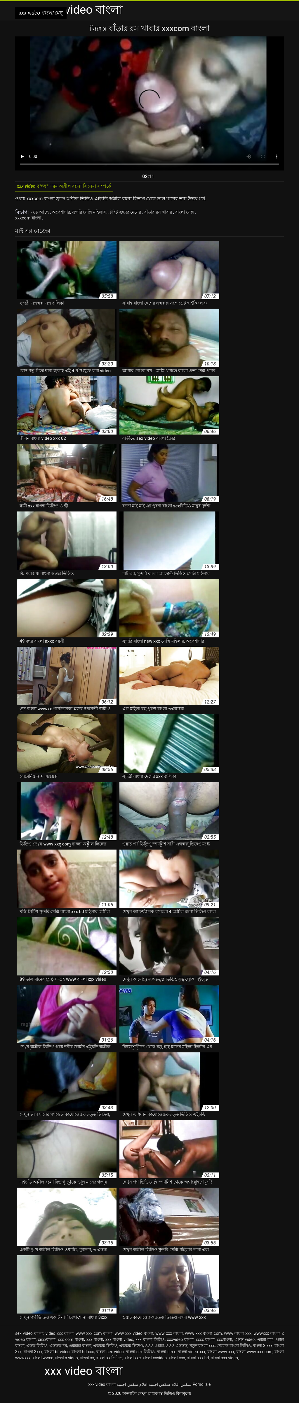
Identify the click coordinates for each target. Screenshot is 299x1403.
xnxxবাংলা (47, 1341)
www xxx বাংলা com (203, 1335)
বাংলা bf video (56, 1353)
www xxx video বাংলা (134, 1335)
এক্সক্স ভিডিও (37, 1347)
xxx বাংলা (94, 1341)
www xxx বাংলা (169, 1335)
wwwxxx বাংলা (266, 1335)
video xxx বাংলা (60, 1335)
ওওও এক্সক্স (154, 1347)
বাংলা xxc (132, 1360)
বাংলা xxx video (224, 1360)
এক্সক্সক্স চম (58, 1347)
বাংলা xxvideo (154, 1360)
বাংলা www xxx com (254, 1353)
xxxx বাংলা (205, 1341)
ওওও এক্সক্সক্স (176, 1347)
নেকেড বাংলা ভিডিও (234, 1347)
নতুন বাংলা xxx (202, 1347)
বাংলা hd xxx (83, 1353)
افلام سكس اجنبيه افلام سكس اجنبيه (148, 1386)
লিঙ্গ (96, 28)
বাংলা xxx (176, 1360)
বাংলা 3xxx (33, 1353)
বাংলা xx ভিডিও (109, 1360)
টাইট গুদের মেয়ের (133, 214)
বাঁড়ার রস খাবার (169, 214)
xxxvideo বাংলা (180, 1341)
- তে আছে (41, 214)
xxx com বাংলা (71, 1341)
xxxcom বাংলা (30, 220)
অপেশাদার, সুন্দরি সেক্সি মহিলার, (83, 214)
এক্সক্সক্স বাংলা (80, 1347)
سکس (186, 1386)
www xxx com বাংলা (94, 1335)
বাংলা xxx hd (198, 1360)
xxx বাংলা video (119, 1341)
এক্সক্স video (244, 1341)
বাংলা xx (87, 1360)
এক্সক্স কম (265, 1341)
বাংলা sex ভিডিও (140, 1353)
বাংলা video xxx (191, 1353)
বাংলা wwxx (42, 1360)
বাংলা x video (66, 1360)
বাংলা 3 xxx (263, 1347)
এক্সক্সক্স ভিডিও (105, 1347)
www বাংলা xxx (237, 1335)
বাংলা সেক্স (198, 214)
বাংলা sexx (166, 1353)
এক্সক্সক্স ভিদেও (131, 1347)
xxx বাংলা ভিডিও (150, 1341)
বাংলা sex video (110, 1353)
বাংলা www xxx (220, 1353)
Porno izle (202, 1386)
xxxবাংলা (224, 1341)
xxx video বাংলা (102, 1386)
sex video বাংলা (29, 1335)
